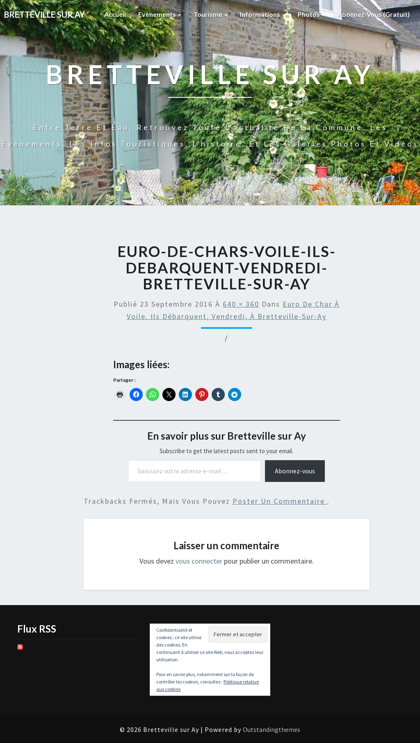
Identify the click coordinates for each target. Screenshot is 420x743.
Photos (311, 14)
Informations (262, 14)
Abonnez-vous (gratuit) (374, 14)
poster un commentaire (280, 501)
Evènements (159, 14)
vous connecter (199, 561)
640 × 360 (241, 304)
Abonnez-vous (295, 471)
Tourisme (211, 14)
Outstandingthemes (271, 729)
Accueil (115, 14)
